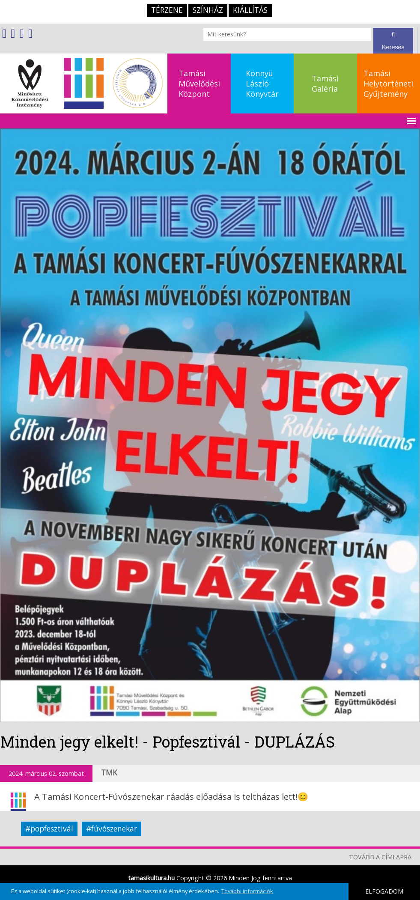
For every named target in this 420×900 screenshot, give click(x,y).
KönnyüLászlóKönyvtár (262, 83)
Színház (208, 10)
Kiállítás (250, 10)
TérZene (167, 10)
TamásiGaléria (325, 83)
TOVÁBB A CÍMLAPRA (380, 857)
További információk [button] (247, 891)
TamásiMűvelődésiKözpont (199, 83)
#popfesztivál (49, 829)
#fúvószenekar (111, 829)
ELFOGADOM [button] (384, 891)
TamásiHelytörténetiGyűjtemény (388, 83)
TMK (109, 773)
